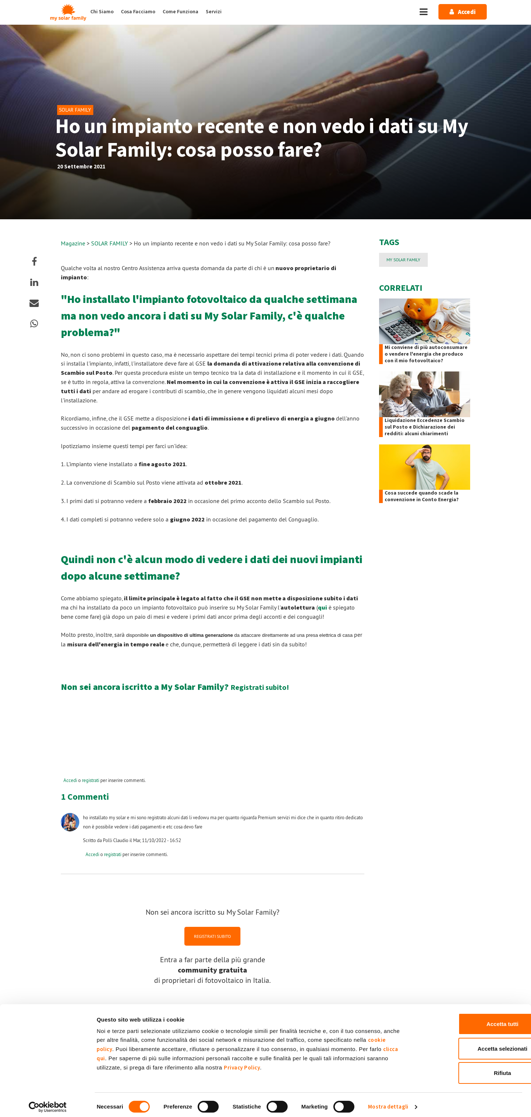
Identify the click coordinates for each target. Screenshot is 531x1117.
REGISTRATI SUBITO (212, 936)
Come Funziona (180, 11)
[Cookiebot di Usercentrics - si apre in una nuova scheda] (47, 1102)
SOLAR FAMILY (110, 243)
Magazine (73, 243)
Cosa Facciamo (138, 11)
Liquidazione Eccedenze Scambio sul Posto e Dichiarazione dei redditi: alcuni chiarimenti (425, 427)
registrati (90, 780)
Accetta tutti (470, 1019)
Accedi (70, 780)
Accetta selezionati (469, 1044)
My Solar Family (403, 259)
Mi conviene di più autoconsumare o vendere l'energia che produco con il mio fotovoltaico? (426, 354)
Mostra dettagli (388, 1102)
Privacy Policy (242, 1063)
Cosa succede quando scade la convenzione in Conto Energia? (422, 496)
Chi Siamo (102, 11)
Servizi (214, 11)
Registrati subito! (259, 688)
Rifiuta (469, 1068)
